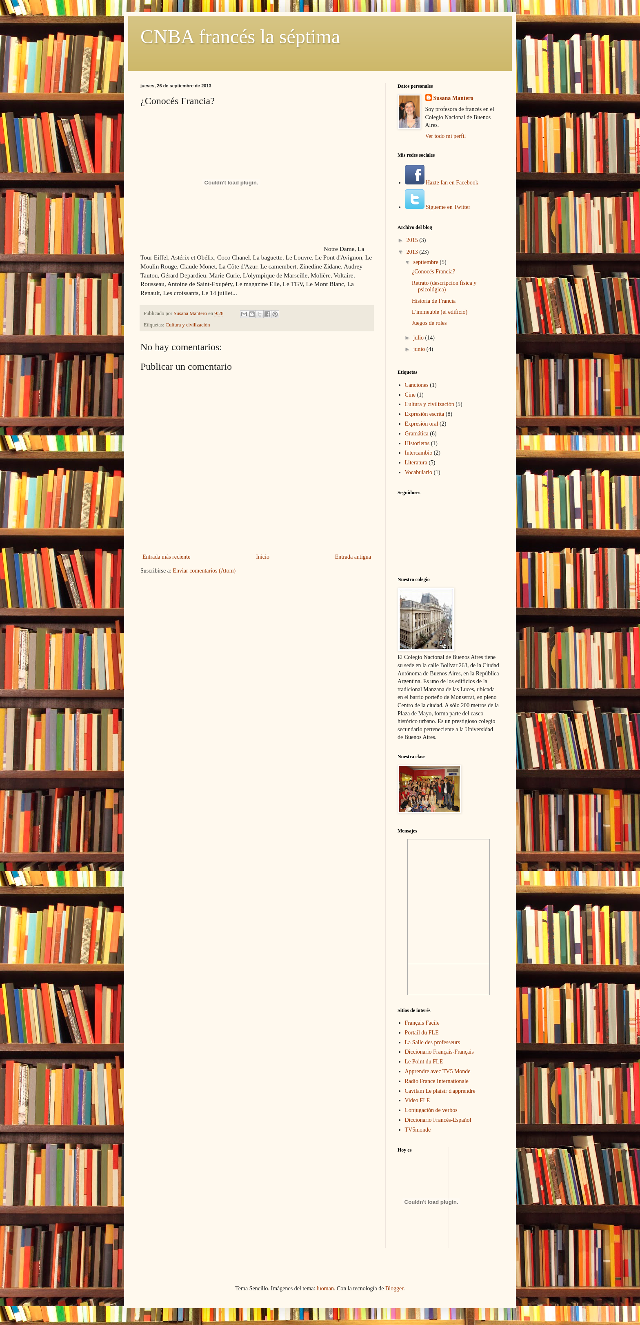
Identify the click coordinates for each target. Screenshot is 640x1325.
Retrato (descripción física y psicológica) (444, 286)
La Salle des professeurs (432, 1042)
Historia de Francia (434, 301)
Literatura (416, 462)
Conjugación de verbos (431, 1110)
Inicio (262, 557)
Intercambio (419, 453)
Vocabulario (418, 472)
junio (419, 349)
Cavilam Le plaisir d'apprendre (440, 1091)
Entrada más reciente (166, 557)
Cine (410, 395)
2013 (413, 252)
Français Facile (422, 1023)
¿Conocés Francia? (433, 272)
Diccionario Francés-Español (438, 1120)
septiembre (426, 262)
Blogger (394, 1288)
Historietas (417, 443)
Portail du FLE (422, 1033)
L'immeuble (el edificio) (439, 312)
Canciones (417, 385)
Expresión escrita (424, 414)
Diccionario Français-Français (439, 1052)
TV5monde (418, 1130)
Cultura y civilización (188, 325)
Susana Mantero (453, 98)
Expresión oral (421, 424)
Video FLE (417, 1100)
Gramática (417, 434)
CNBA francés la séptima (240, 36)
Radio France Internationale (437, 1081)
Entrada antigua (353, 557)
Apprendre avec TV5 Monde (438, 1071)
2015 (413, 240)
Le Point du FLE (424, 1062)
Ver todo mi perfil (445, 136)
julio (419, 338)
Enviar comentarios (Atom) (204, 571)
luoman (325, 1288)
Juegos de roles (429, 323)
